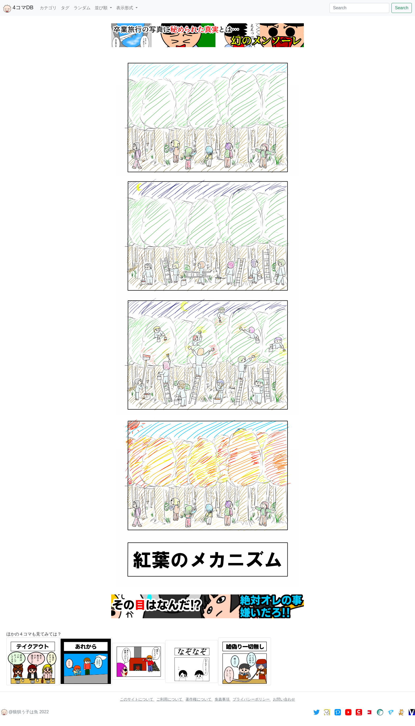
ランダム (82, 8)
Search (401, 8)
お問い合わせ (284, 699)
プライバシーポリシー (252, 699)
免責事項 (223, 699)
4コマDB (18, 8)
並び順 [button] (102, 8)
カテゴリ (48, 8)
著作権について (199, 699)
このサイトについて (137, 699)
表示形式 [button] (125, 8)
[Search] (359, 8)
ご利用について (169, 699)
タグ (65, 8)
